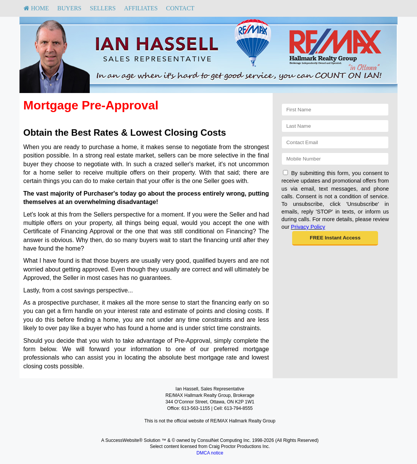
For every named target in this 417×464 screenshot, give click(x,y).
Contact (180, 8)
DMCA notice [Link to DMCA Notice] (210, 453)
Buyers (69, 8)
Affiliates (141, 8)
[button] (335, 238)
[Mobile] (335, 159)
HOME (36, 8)
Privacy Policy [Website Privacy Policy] (308, 227)
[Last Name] (335, 126)
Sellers (103, 8)
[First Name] (335, 109)
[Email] (335, 142)
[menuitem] (36, 8)
